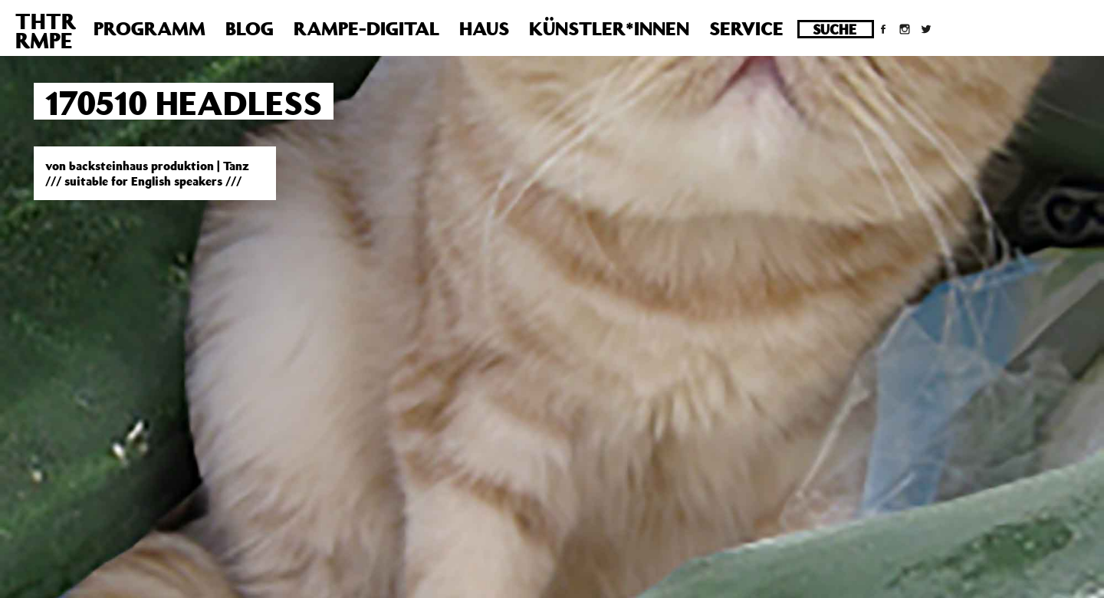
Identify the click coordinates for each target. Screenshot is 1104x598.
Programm (149, 28)
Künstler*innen (609, 28)
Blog (249, 28)
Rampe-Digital (366, 28)
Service (746, 28)
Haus (484, 28)
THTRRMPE (45, 30)
